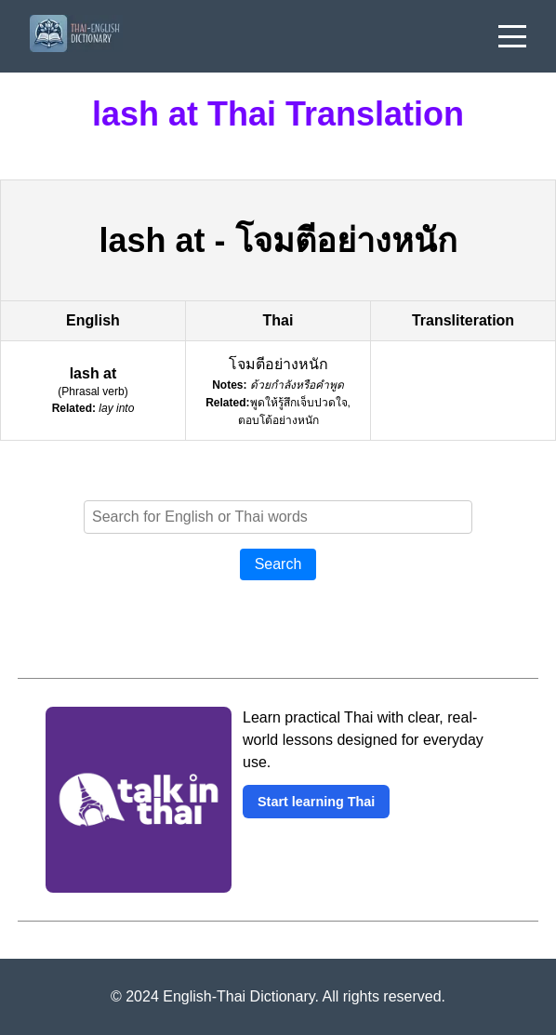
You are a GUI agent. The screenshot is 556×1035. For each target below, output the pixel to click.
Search (278, 564)
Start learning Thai (316, 801)
